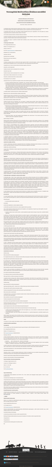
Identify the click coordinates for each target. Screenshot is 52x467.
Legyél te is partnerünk (22, 451)
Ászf (6, 451)
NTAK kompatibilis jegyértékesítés (40, 451)
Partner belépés (30, 451)
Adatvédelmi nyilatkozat (13, 451)
